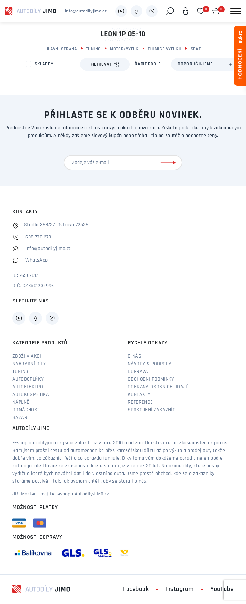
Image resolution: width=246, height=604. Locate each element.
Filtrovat (105, 64)
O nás (134, 356)
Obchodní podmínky (151, 379)
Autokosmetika (30, 394)
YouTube (222, 589)
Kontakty (139, 394)
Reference (140, 402)
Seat (196, 49)
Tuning (93, 49)
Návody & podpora (150, 363)
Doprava (138, 371)
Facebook (136, 589)
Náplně (20, 402)
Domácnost (26, 410)
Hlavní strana (61, 49)
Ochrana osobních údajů (158, 387)
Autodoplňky (28, 379)
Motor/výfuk (124, 49)
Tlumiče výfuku (165, 49)
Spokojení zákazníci (152, 410)
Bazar (19, 417)
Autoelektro (27, 387)
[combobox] (204, 64)
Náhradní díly (29, 363)
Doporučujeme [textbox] (195, 64)
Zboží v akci (26, 356)
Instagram (179, 589)
